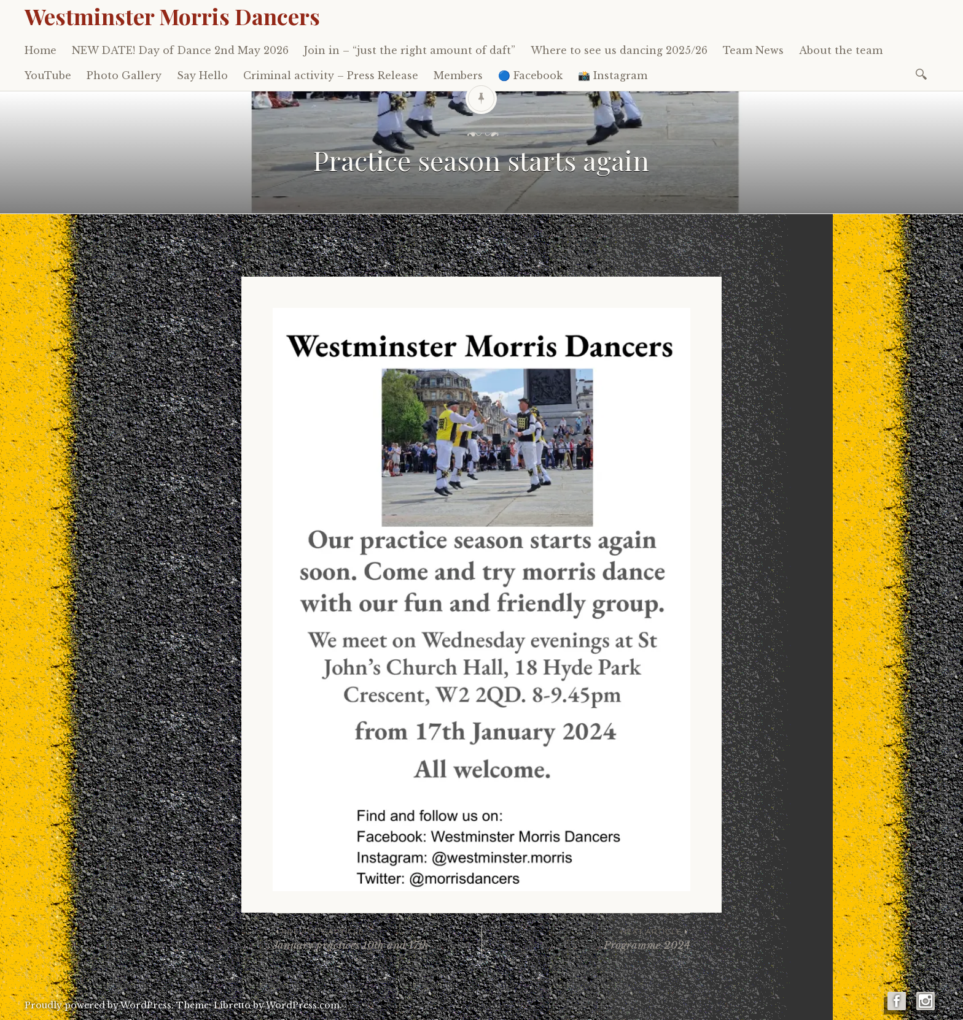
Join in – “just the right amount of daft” (409, 50)
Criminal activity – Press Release (330, 75)
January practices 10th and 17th (377, 939)
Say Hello (202, 75)
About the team (841, 50)
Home (41, 50)
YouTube (48, 75)
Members (458, 75)
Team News (753, 50)
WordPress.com (303, 1005)
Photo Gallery (124, 75)
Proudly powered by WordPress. (99, 1005)
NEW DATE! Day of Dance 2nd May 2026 (180, 50)
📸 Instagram (612, 75)
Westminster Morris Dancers (172, 16)
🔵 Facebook (530, 75)
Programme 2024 (586, 939)
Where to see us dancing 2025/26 (619, 50)
